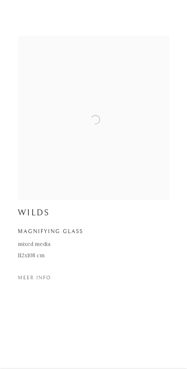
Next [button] (180, 184)
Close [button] (171, 16)
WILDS (34, 214)
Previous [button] (7, 184)
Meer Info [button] (34, 279)
